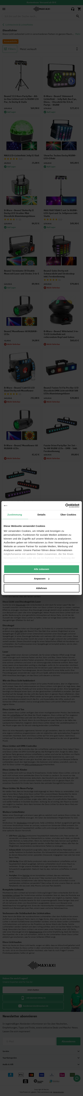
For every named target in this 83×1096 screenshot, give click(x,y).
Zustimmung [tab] (14, 514)
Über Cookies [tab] (68, 514)
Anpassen (41, 578)
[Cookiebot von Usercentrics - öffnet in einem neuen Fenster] (65, 506)
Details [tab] (42, 514)
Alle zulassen (41, 569)
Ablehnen (41, 588)
